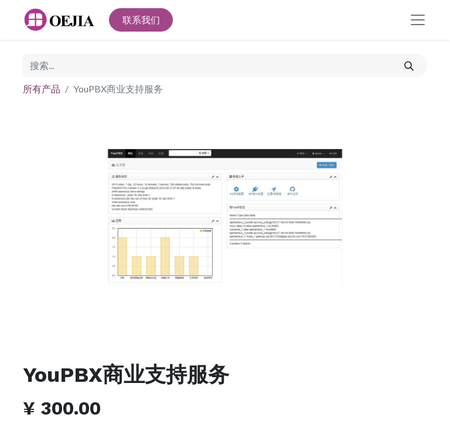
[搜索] (409, 65)
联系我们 (141, 19)
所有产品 (41, 88)
